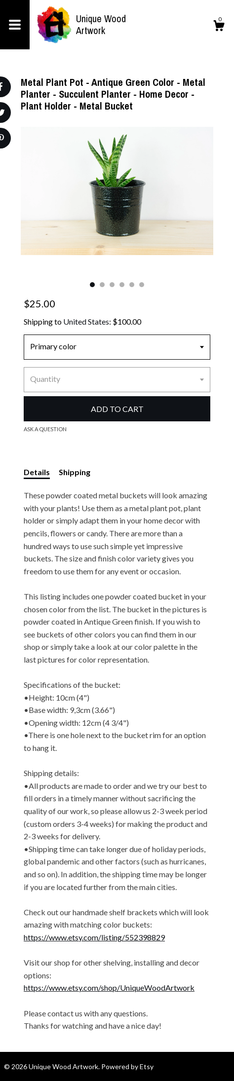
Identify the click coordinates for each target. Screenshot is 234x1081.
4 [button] (121, 284)
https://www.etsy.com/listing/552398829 (94, 937)
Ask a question (45, 429)
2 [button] (102, 284)
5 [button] (131, 284)
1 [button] (92, 284)
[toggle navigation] (15, 24)
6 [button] (141, 284)
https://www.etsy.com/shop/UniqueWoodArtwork (109, 987)
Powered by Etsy (127, 1066)
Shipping (74, 472)
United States (86, 321)
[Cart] (218, 27)
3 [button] (112, 284)
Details (37, 472)
